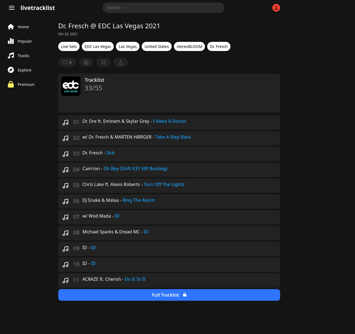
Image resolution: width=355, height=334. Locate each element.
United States (156, 46)
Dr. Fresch (219, 46)
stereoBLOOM (189, 46)
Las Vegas (128, 46)
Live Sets (69, 46)
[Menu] (12, 8)
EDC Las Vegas (98, 46)
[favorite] (67, 62)
